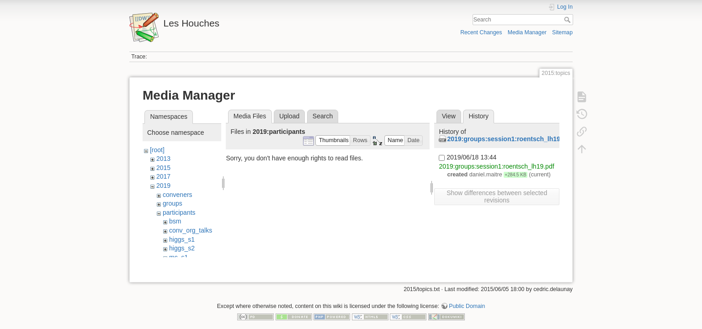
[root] (157, 150)
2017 (163, 176)
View (449, 116)
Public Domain (467, 299)
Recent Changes (481, 32)
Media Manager (527, 32)
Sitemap (562, 32)
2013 (163, 158)
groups (172, 203)
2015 (163, 167)
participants (179, 212)
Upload (289, 116)
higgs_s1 (182, 239)
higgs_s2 (182, 248)
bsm (175, 221)
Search (568, 19)
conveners (177, 194)
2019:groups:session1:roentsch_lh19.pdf (509, 139)
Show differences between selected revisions (497, 196)
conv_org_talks (190, 230)
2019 (163, 185)
